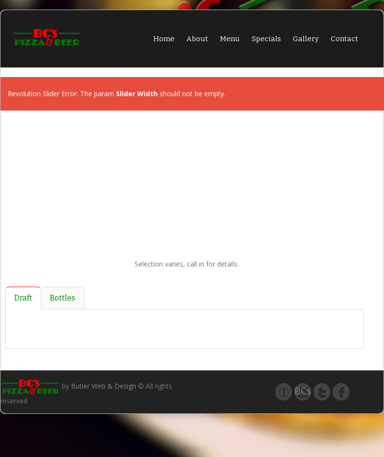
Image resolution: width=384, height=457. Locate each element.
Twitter (322, 392)
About (197, 38)
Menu (230, 38)
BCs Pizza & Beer (302, 392)
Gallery (306, 38)
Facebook (341, 392)
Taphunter (283, 392)
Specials (266, 38)
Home (164, 38)
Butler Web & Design (103, 385)
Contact (344, 38)
